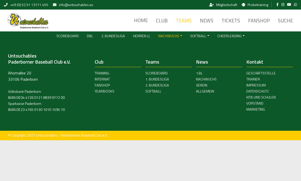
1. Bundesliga (157, 79)
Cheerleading (229, 36)
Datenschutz (257, 91)
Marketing (255, 109)
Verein (201, 85)
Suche (285, 20)
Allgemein (205, 91)
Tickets (230, 20)
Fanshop (259, 20)
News (206, 20)
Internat (102, 79)
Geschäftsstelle (261, 73)
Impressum (256, 85)
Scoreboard (67, 36)
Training (102, 73)
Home (141, 20)
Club (162, 20)
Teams (184, 20)
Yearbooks (104, 91)
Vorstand (254, 103)
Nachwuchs (168, 36)
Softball (198, 36)
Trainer (253, 79)
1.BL (199, 73)
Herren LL (141, 36)
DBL (90, 36)
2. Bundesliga (113, 36)
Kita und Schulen (261, 97)
